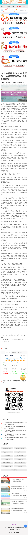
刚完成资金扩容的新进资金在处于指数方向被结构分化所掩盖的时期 (15, 423)
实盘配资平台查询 (7, 452)
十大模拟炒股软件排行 (20, 462)
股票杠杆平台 (20, 452)
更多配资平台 (23, 10)
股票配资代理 (10, 6)
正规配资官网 (21, 6)
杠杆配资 (20, 466)
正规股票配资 (7, 455)
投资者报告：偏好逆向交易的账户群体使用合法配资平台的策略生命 (15, 427)
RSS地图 (12, 529)
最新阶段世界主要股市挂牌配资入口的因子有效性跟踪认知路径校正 (15, 438)
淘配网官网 (7, 459)
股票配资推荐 (20, 459)
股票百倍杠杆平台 (7, 462)
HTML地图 (17, 529)
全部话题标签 (14, 470)
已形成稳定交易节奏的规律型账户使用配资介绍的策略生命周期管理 (15, 434)
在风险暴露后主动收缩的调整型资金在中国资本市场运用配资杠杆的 (15, 431)
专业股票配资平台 (20, 448)
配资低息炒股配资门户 (7, 448)
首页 (2, 6)
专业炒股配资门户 (21, 82)
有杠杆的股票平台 (7, 466)
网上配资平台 (20, 455)
